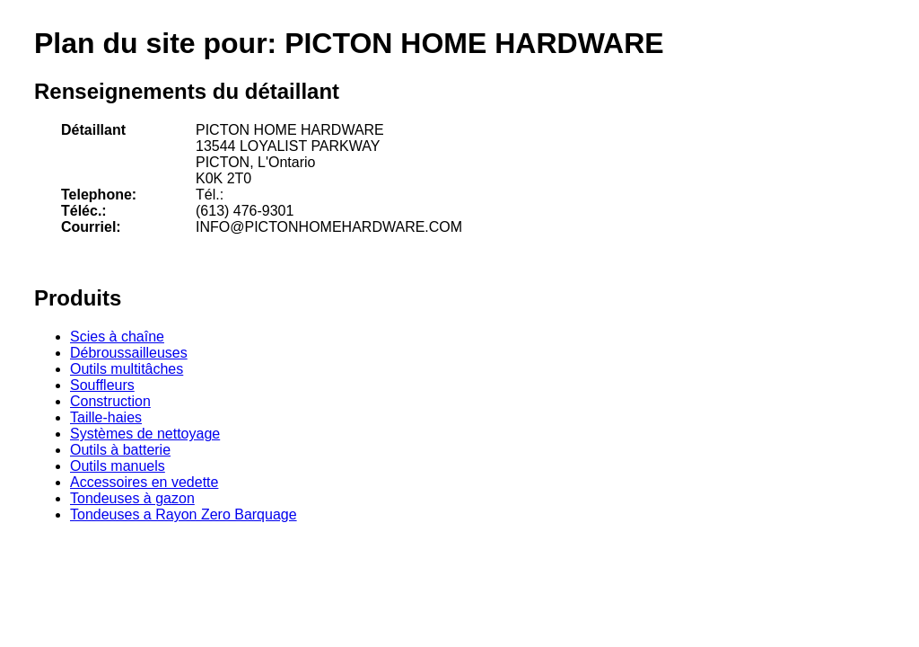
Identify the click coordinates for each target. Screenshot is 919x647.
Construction (110, 401)
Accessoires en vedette (144, 482)
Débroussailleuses (129, 352)
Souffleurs (102, 385)
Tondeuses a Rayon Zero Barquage (183, 514)
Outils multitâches (126, 369)
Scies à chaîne (117, 336)
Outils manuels (117, 466)
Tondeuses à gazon (132, 498)
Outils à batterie (120, 449)
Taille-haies (106, 417)
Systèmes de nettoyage (145, 433)
